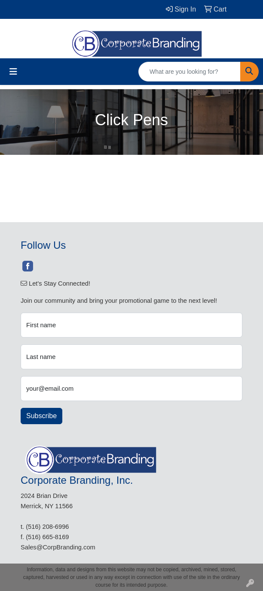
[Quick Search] (189, 71)
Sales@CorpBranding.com (58, 547)
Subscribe (41, 415)
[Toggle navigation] (13, 72)
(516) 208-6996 (47, 526)
